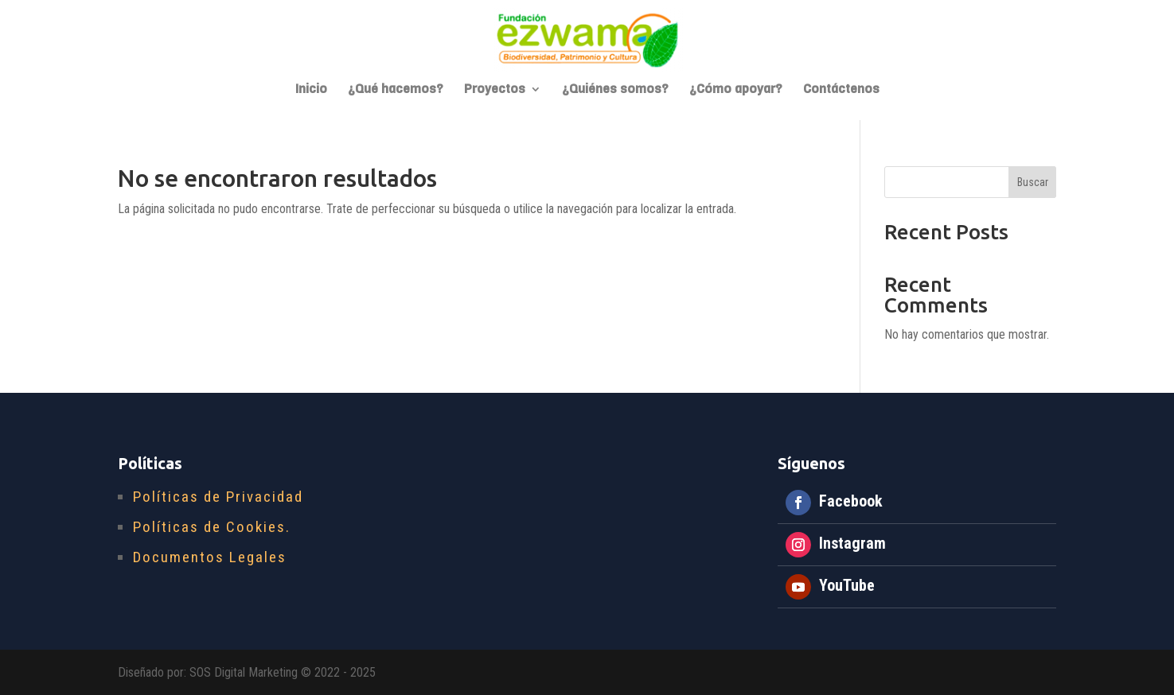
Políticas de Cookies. (212, 527)
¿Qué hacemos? (395, 90)
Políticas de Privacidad (218, 496)
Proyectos (494, 90)
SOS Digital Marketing (243, 672)
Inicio (311, 90)
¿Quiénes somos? (615, 90)
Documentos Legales (210, 557)
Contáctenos (841, 90)
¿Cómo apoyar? (735, 90)
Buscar (1032, 182)
